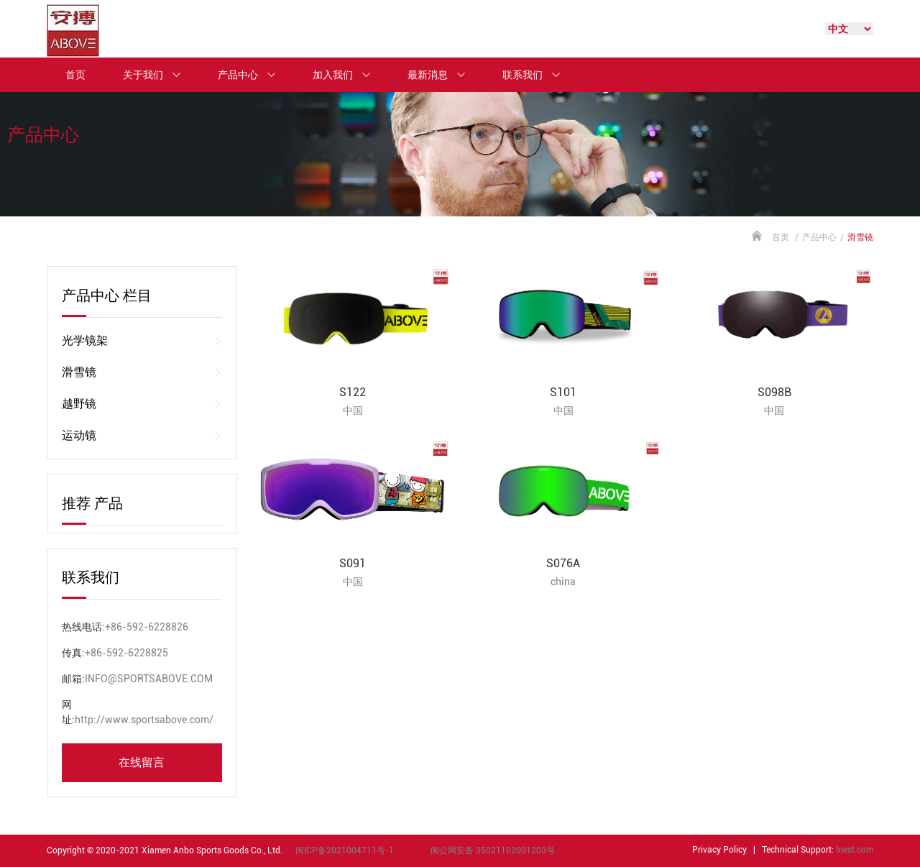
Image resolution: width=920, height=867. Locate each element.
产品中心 (253, 75)
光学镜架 (142, 341)
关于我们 (158, 75)
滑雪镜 (142, 372)
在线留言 (142, 762)
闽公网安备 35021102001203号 (493, 850)
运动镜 (142, 435)
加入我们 (348, 75)
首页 (75, 75)
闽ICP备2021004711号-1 (344, 850)
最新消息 (443, 75)
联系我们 (537, 75)
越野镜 (142, 404)
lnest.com (854, 850)
